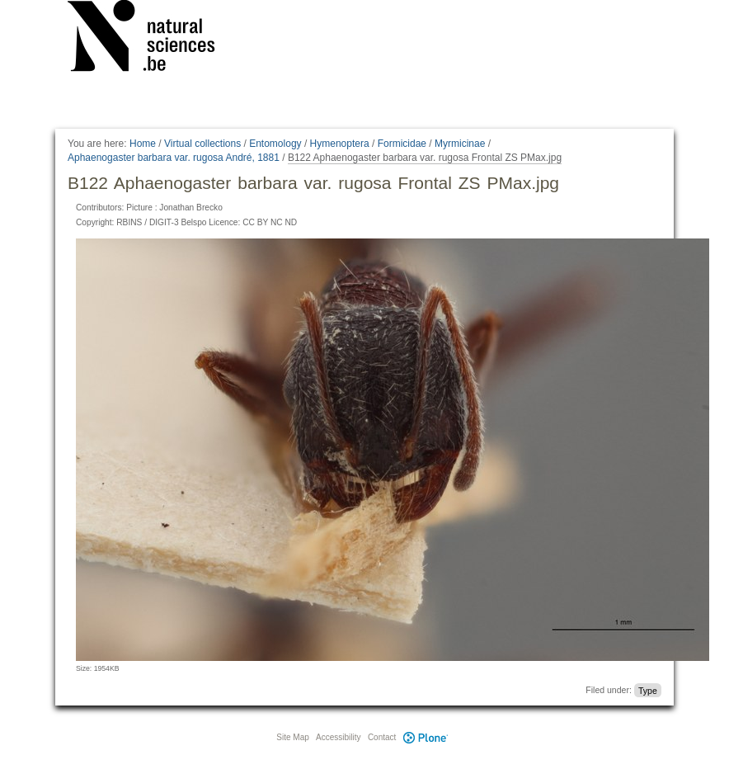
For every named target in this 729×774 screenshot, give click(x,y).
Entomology (275, 143)
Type (647, 690)
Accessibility (338, 737)
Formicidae (402, 143)
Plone (425, 737)
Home (142, 143)
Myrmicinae (460, 143)
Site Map (292, 737)
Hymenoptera (339, 143)
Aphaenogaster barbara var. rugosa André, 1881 (174, 157)
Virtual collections (202, 143)
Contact (382, 737)
